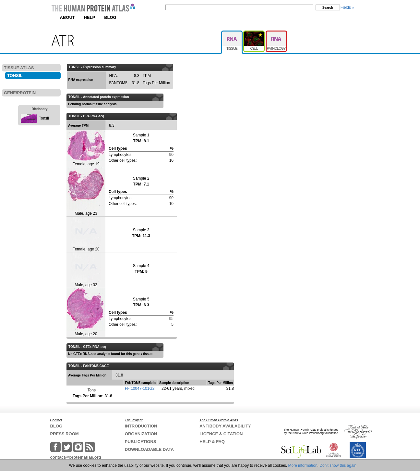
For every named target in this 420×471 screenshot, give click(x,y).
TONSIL (14, 75)
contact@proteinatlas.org (75, 457)
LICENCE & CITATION (221, 433)
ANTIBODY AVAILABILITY (225, 426)
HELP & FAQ (212, 441)
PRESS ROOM (64, 433)
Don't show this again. (338, 465)
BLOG (110, 17)
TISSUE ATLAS (19, 67)
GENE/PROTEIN (20, 92)
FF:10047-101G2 (139, 388)
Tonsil (44, 118)
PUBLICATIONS (140, 441)
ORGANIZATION (141, 433)
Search (327, 7)
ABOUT (67, 17)
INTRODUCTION (141, 426)
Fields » (347, 7)
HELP (89, 17)
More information (303, 465)
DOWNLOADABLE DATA (149, 449)
